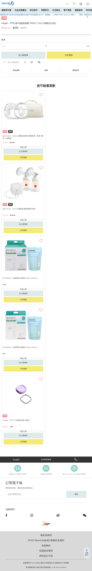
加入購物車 (23, 55)
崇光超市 (34, 10)
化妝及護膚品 (20, 10)
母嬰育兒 (45, 10)
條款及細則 (46, 535)
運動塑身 (79, 10)
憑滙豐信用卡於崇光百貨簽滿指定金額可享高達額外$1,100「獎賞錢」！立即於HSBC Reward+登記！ (38, 15)
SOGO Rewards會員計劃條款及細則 (46, 540)
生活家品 (56, 10)
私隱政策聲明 (46, 550)
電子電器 (67, 10)
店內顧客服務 (46, 459)
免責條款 (46, 545)
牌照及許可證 (46, 555)
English (16, 459)
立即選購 (69, 55)
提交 (76, 494)
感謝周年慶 (6, 10)
